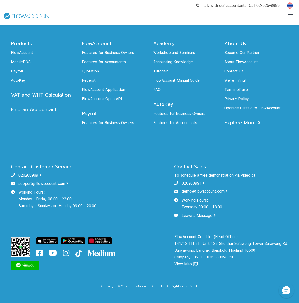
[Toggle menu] (290, 16)
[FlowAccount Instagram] (66, 254)
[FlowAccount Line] (25, 265)
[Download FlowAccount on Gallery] (100, 240)
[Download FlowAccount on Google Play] (73, 240)
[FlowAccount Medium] (102, 252)
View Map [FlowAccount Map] (186, 264)
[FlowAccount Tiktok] (78, 252)
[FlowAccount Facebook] (39, 254)
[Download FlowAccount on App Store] (47, 240)
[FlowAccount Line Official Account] (20, 246)
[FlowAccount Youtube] (53, 254)
